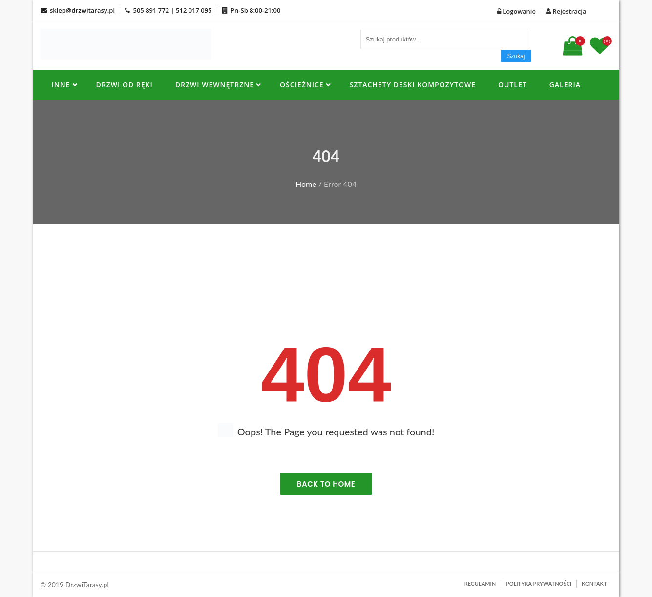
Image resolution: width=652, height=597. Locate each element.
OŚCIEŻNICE (302, 84)
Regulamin (480, 583)
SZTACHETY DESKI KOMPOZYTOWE (413, 84)
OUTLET (512, 84)
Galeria (565, 84)
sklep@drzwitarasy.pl (78, 10)
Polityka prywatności (538, 583)
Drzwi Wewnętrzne (214, 84)
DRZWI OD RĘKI (124, 84)
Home (305, 183)
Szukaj (516, 56)
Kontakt (594, 583)
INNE (61, 84)
